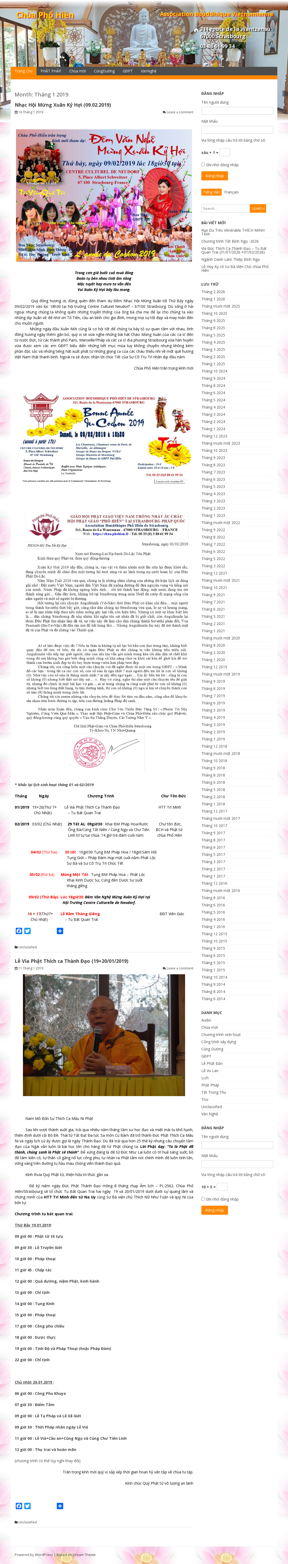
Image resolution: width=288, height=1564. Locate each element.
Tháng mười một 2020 (220, 638)
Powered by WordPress (34, 1554)
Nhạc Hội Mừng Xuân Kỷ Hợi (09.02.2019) (63, 105)
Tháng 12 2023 (214, 435)
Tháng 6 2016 (213, 904)
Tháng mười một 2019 (220, 674)
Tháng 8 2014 (213, 991)
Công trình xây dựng (218, 1041)
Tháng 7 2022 (213, 544)
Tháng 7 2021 (213, 601)
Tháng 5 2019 (213, 710)
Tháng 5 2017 (213, 854)
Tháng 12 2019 (214, 666)
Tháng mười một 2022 (220, 522)
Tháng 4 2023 (213, 493)
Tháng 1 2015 (213, 969)
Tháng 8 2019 (213, 688)
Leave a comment (180, 112)
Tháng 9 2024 (213, 378)
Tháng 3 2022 (213, 565)
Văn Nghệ (209, 1113)
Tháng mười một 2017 (220, 818)
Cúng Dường (212, 1048)
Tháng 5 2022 (213, 558)
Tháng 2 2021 (213, 623)
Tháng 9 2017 (213, 832)
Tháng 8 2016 (213, 897)
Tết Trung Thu (213, 1092)
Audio (206, 1020)
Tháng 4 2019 (213, 717)
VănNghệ (149, 70)
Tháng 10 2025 (214, 313)
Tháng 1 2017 (213, 876)
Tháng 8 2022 (213, 537)
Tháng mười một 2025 (220, 306)
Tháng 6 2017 (213, 847)
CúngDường (104, 70)
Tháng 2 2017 (213, 868)
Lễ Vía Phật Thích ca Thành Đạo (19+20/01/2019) (71, 961)
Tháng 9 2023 (213, 457)
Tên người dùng (215, 102)
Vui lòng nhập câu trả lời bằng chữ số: (233, 140)
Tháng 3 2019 (213, 724)
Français (231, 192)
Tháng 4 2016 (213, 919)
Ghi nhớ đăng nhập (222, 164)
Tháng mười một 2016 (220, 890)
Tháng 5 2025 (213, 334)
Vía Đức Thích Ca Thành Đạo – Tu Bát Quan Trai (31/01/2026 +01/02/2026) (234, 250)
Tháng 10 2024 (214, 371)
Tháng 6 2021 (213, 609)
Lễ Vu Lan (209, 1070)
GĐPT (128, 70)
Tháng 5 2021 (213, 616)
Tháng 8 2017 (213, 840)
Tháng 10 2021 (214, 587)
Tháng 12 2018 (214, 746)
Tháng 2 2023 (213, 508)
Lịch (205, 1077)
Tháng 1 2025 (213, 363)
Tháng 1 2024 (213, 428)
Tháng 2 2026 (213, 291)
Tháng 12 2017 (214, 811)
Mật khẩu (209, 121)
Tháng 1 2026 (213, 298)
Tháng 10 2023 (214, 450)
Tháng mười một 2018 (220, 753)
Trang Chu (24, 70)
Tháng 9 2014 (213, 984)
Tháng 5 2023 (213, 486)
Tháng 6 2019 (213, 702)
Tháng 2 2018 (213, 796)
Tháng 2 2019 (213, 731)
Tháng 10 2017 (214, 825)
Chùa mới (77, 70)
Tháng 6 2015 (213, 955)
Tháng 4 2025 (213, 342)
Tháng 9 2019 (213, 681)
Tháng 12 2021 (214, 573)
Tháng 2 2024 (213, 421)
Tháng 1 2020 (213, 659)
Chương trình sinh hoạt (221, 1034)
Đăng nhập (214, 175)
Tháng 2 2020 (213, 652)
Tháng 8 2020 (213, 645)
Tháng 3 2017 (213, 861)
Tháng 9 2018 (213, 767)
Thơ (204, 1099)
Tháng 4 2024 (213, 407)
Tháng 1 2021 (213, 630)
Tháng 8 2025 (213, 327)
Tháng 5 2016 (213, 912)
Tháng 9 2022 (213, 529)
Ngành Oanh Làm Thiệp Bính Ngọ (230, 259)
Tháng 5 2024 (213, 399)
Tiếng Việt (211, 192)
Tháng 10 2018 (214, 760)
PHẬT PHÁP (51, 70)
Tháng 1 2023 (213, 515)
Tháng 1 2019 (213, 739)
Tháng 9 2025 (213, 320)
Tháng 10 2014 (214, 977)
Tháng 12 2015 (214, 933)
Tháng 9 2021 (213, 594)
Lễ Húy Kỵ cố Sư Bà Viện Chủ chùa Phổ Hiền (235, 268)
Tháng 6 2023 (213, 479)
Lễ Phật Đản (212, 1063)
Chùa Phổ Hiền (45, 14)
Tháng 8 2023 (213, 464)
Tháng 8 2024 (213, 385)
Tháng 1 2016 (213, 926)
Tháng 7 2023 (213, 472)
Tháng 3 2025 (213, 349)
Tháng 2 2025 (213, 356)
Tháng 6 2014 (213, 998)
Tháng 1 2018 (213, 803)
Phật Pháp (210, 1085)
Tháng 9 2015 (213, 948)
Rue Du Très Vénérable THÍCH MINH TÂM (233, 232)
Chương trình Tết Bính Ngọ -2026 (230, 241)
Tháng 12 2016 (214, 883)
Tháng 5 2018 (213, 789)
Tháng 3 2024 (213, 414)
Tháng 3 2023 (213, 500)
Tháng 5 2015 (213, 962)
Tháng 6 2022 (213, 551)
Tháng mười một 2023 (220, 443)
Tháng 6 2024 (213, 392)
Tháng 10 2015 (214, 941)
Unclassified (27, 947)
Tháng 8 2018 (213, 775)
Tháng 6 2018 (213, 782)
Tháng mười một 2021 (220, 580)
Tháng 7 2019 (213, 695)
